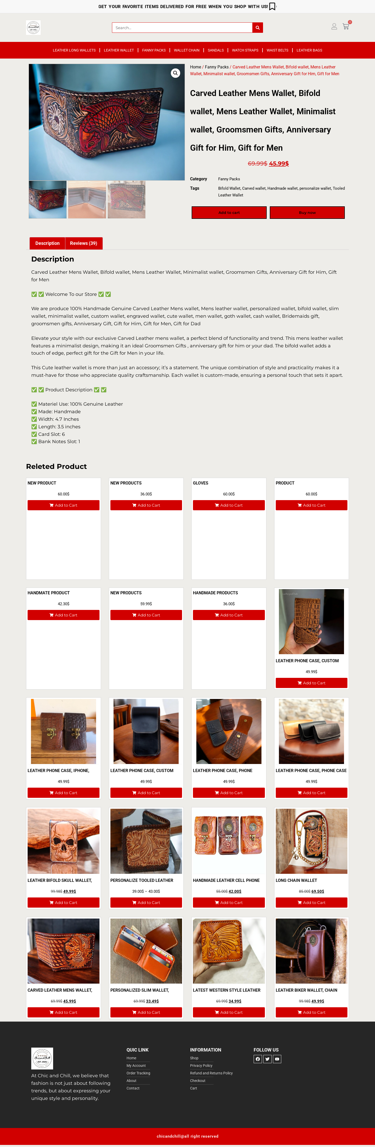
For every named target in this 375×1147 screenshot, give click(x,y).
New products (126, 592)
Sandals (216, 50)
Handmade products (215, 592)
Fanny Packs (154, 50)
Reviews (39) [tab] (83, 243)
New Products (126, 483)
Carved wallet (254, 188)
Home (195, 67)
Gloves (200, 483)
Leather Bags (309, 50)
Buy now (307, 212)
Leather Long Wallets (74, 50)
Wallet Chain (186, 50)
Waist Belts (277, 50)
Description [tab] (47, 243)
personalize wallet (315, 188)
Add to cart (229, 212)
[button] (175, 73)
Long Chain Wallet (296, 880)
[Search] (257, 28)
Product (285, 483)
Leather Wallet (119, 50)
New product (42, 483)
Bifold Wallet (229, 188)
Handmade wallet (282, 188)
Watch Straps (245, 50)
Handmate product (49, 592)
